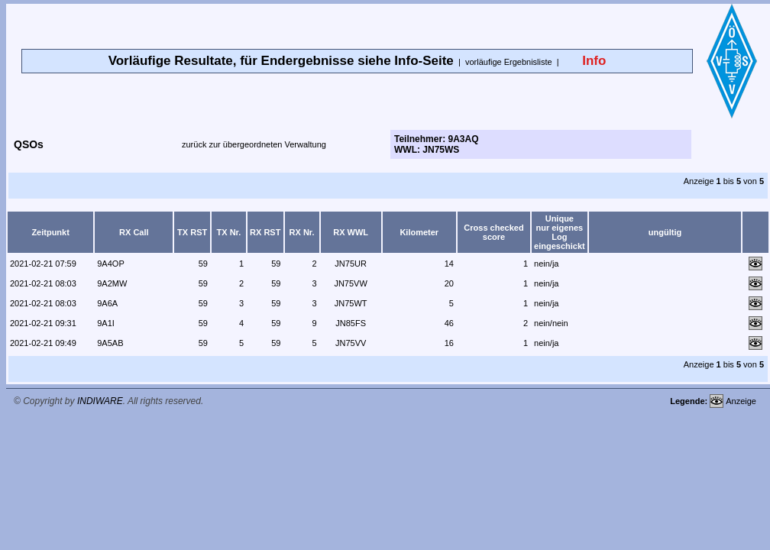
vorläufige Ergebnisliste (508, 61)
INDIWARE (100, 401)
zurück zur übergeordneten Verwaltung (254, 144)
